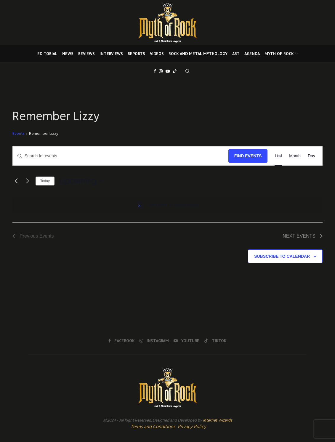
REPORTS (136, 53)
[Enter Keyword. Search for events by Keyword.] (120, 156)
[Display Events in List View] (278, 156)
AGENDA (252, 53)
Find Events (248, 155)
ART (236, 53)
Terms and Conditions (153, 427)
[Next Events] (27, 181)
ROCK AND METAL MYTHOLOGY (198, 53)
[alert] (167, 204)
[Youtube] (168, 71)
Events (18, 134)
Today (45, 181)
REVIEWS (86, 53)
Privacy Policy (192, 427)
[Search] (187, 71)
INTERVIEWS (111, 53)
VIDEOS (157, 53)
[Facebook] (155, 71)
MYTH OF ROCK (279, 53)
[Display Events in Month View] (295, 156)
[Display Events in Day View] (311, 156)
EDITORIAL (47, 53)
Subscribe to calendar (282, 256)
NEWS (67, 53)
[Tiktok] (175, 71)
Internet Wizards (217, 420)
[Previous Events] (16, 181)
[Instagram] (161, 71)
